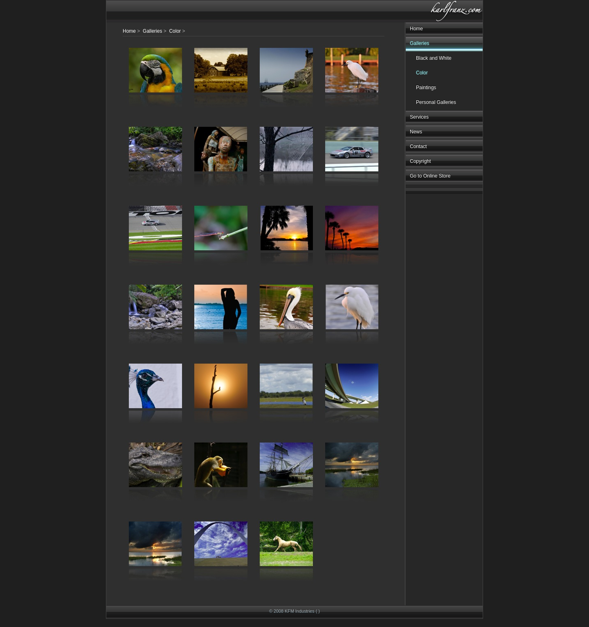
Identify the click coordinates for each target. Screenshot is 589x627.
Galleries (419, 43)
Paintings (426, 87)
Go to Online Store (430, 176)
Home (416, 28)
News (416, 132)
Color (422, 73)
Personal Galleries (436, 102)
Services (419, 117)
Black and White (434, 58)
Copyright (420, 161)
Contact (418, 146)
